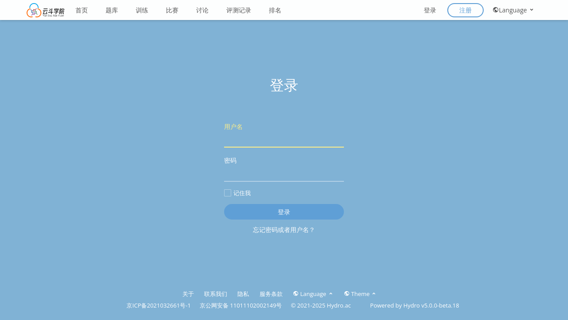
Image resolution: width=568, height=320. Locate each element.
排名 (275, 10)
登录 (430, 10)
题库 (112, 10)
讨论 (202, 10)
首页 (81, 10)
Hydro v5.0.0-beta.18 (431, 305)
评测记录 (238, 10)
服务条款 (271, 294)
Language (514, 10)
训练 (142, 10)
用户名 (284, 135)
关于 (188, 294)
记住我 (237, 193)
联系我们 (215, 294)
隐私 (243, 294)
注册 (465, 10)
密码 (284, 168)
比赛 (172, 10)
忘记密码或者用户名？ (284, 229)
